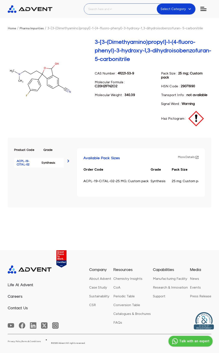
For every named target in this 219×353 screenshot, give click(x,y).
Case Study (98, 287)
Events (195, 287)
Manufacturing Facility (170, 279)
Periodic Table (124, 296)
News (194, 279)
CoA (116, 287)
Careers (15, 296)
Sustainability (99, 296)
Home (12, 28)
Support (159, 296)
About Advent (100, 279)
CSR (92, 305)
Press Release (200, 296)
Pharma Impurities (31, 28)
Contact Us (18, 308)
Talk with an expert (190, 341)
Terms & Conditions (31, 341)
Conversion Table (126, 305)
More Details (188, 157)
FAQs (117, 322)
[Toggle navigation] (206, 9)
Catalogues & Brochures (132, 314)
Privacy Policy (15, 341)
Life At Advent (20, 285)
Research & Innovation (170, 287)
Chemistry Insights (127, 279)
